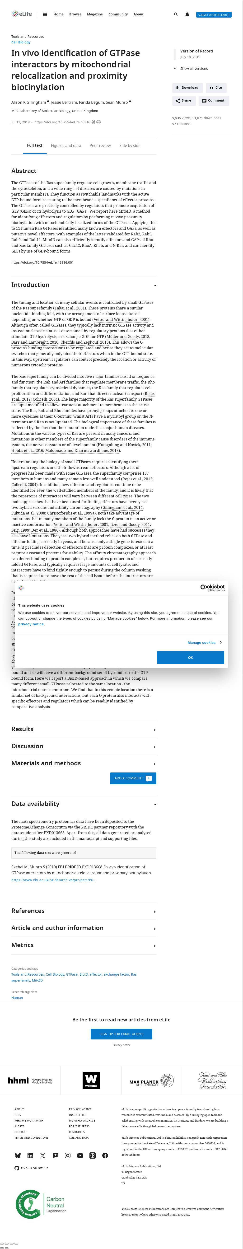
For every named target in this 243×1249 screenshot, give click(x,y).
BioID (83, 974)
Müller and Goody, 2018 (128, 337)
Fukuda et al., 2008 (28, 513)
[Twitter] (42, 1157)
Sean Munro (117, 102)
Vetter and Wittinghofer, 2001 (121, 320)
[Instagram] (67, 1157)
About (139, 14)
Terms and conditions (31, 1138)
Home (59, 14)
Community (118, 14)
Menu (45, 14)
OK (190, 657)
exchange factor (116, 974)
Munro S (37, 867)
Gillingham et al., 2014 (123, 507)
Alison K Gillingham (28, 102)
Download (190, 88)
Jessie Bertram (64, 102)
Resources (77, 1132)
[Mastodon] (55, 1157)
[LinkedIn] (30, 1157)
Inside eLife (77, 1115)
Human (17, 997)
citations (181, 124)
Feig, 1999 (20, 530)
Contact (20, 1132)
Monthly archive (82, 1121)
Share (186, 100)
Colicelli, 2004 (45, 399)
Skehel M (19, 867)
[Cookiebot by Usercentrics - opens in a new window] (204, 587)
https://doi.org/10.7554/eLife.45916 (62, 122)
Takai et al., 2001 (70, 308)
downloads (207, 118)
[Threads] (92, 1157)
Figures (66, 146)
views (181, 118)
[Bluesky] (17, 1157)
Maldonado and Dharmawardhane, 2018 (82, 451)
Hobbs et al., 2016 (27, 451)
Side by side (129, 146)
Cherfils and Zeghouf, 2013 (85, 342)
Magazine (95, 14)
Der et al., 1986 (44, 530)
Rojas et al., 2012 (137, 479)
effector (96, 974)
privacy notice (31, 624)
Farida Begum (91, 102)
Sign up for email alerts (121, 1034)
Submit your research (213, 15)
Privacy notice (121, 1045)
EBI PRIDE (67, 867)
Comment (218, 102)
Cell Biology (21, 42)
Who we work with (28, 1121)
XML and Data (79, 1138)
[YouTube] (80, 1157)
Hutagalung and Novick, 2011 (124, 445)
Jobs (17, 1115)
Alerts (188, 15)
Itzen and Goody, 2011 (130, 525)
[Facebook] (105, 1157)
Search (176, 15)
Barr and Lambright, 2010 (34, 342)
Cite (218, 88)
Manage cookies (201, 642)
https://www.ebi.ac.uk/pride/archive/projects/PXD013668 (54, 880)
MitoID (37, 980)
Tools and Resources (27, 36)
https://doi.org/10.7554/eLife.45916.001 (42, 262)
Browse (75, 14)
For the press (79, 1126)
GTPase (72, 974)
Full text (34, 146)
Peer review (100, 146)
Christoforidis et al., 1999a (70, 513)
